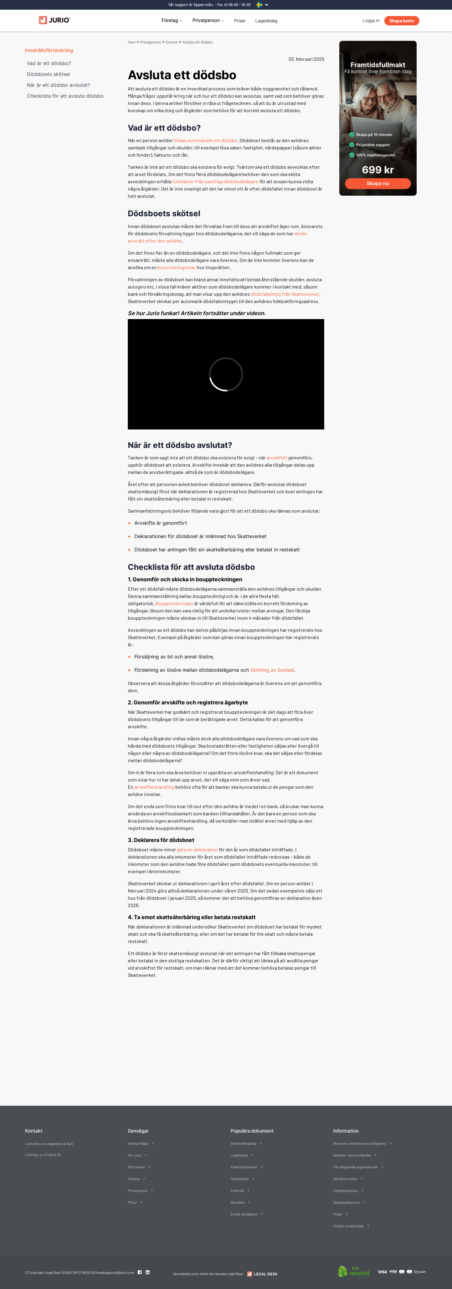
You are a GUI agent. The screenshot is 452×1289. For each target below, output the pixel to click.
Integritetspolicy (345, 1190)
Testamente (240, 1178)
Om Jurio (134, 1155)
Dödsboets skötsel (48, 74)
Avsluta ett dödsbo (197, 42)
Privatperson (206, 20)
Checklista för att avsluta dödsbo (65, 96)
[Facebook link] (140, 1272)
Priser (240, 20)
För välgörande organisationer (355, 1167)
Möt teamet (136, 1167)
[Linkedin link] (148, 1272)
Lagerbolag (266, 20)
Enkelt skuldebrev (244, 1214)
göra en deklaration (197, 849)
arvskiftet (276, 457)
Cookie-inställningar (348, 1226)
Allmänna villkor (345, 1178)
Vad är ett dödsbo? (49, 63)
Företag (170, 20)
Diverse (172, 42)
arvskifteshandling (154, 787)
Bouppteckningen (174, 603)
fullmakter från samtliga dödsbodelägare (215, 181)
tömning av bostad (272, 670)
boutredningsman (177, 267)
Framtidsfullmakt (244, 1167)
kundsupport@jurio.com (115, 1272)
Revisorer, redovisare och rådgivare (359, 1143)
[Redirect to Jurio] (261, 1274)
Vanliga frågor (138, 1143)
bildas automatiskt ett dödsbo (205, 140)
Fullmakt (237, 1190)
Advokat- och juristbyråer (352, 1155)
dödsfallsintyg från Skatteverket (285, 294)
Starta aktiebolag (243, 1143)
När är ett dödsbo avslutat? (58, 85)
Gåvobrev (238, 1202)
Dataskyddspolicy (346, 1202)
